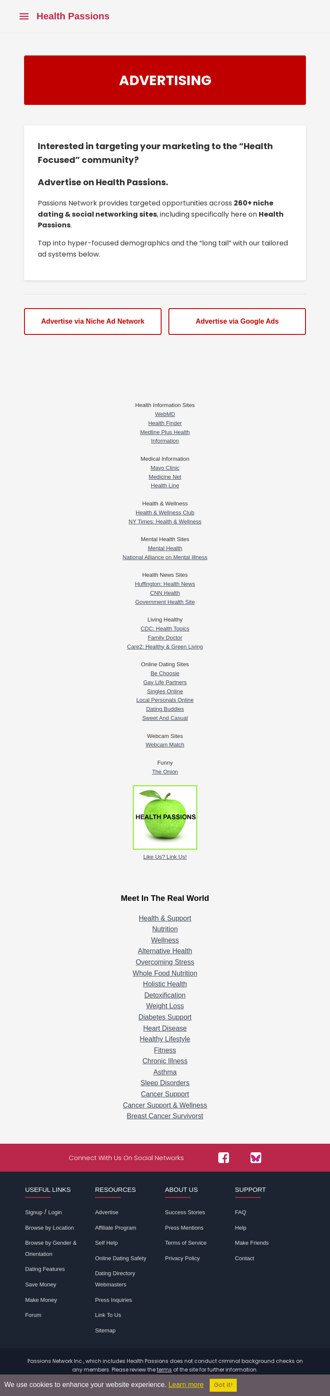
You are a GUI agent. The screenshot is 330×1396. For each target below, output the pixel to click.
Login (55, 1212)
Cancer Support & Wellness (165, 1105)
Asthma (165, 1072)
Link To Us (108, 1315)
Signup (33, 1212)
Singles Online (165, 691)
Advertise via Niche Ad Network (92, 321)
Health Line (165, 485)
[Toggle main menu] (24, 16)
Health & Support (165, 918)
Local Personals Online (165, 700)
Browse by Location (49, 1228)
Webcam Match (165, 744)
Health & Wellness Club (165, 512)
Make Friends (252, 1243)
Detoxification (165, 995)
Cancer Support (165, 1094)
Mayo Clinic (164, 468)
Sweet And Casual (165, 718)
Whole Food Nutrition (165, 973)
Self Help (106, 1243)
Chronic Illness (165, 1061)
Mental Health (165, 548)
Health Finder (165, 423)
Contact (244, 1258)
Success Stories (185, 1212)
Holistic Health (165, 984)
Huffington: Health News (165, 584)
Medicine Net (165, 477)
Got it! (223, 1385)
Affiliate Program (115, 1228)
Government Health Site (165, 602)
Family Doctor (165, 637)
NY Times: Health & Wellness (164, 521)
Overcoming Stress (165, 962)
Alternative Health (165, 951)
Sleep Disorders (165, 1083)
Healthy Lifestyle (165, 1039)
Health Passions (73, 16)
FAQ (240, 1212)
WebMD (165, 414)
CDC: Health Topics (165, 628)
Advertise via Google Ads (237, 321)
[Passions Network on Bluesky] (256, 1157)
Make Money (41, 1300)
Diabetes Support (165, 1017)
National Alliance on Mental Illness (164, 557)
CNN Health (165, 593)
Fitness (165, 1050)
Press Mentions (184, 1228)
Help (241, 1228)
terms (164, 1369)
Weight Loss (165, 1006)
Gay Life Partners (164, 682)
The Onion (165, 771)
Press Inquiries (113, 1300)
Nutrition (165, 929)
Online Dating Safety (120, 1258)
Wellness (165, 940)
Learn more (186, 1384)
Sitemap (105, 1330)
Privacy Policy (182, 1258)
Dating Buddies (165, 709)
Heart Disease (164, 1028)
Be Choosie (164, 673)
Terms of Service (186, 1243)
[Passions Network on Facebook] (223, 1157)
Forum (33, 1315)
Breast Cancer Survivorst (165, 1116)
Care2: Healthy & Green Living (165, 646)
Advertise (106, 1212)
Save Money (40, 1284)
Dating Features (45, 1269)
